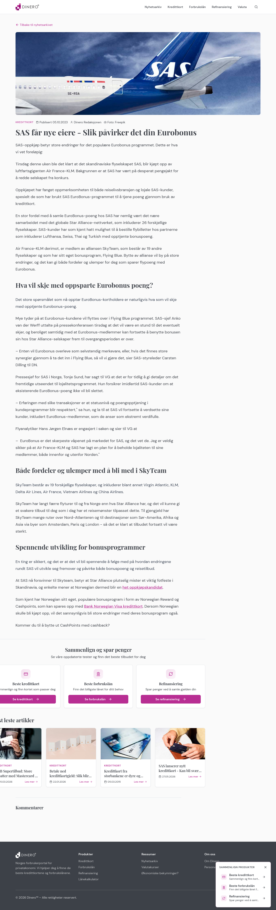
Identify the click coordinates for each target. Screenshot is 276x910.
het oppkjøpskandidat (142, 587)
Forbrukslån (197, 7)
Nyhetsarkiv (153, 7)
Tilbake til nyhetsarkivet (34, 25)
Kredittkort (175, 7)
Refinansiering (222, 7)
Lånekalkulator (88, 879)
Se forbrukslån (98, 699)
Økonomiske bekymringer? (160, 873)
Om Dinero (211, 861)
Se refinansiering (170, 699)
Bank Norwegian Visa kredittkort (113, 606)
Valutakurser (150, 867)
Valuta (242, 7)
